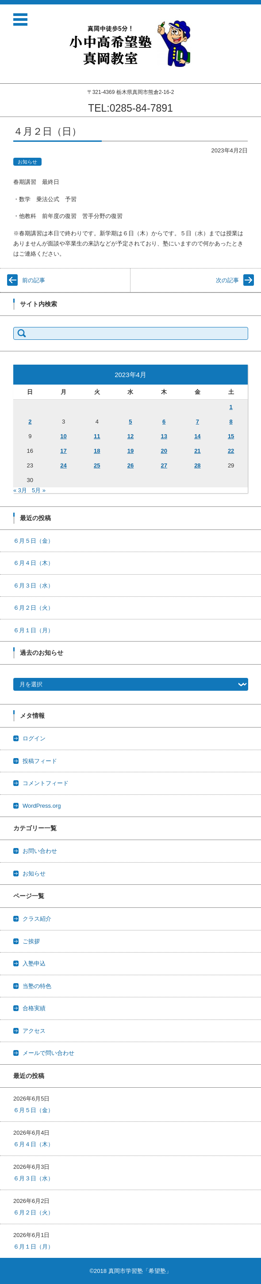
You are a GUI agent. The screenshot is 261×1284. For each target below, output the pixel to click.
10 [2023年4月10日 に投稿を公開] (63, 436)
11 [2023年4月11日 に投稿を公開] (97, 436)
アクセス (34, 1030)
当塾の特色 (37, 986)
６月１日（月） (33, 630)
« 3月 (20, 490)
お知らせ (27, 161)
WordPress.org (42, 805)
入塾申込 (34, 963)
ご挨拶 (31, 941)
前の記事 (33, 280)
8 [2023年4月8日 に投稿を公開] (230, 421)
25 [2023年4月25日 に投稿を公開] (97, 465)
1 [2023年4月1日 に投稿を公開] (230, 407)
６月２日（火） (33, 607)
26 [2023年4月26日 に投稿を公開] (130, 465)
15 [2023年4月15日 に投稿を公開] (231, 436)
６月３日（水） (33, 585)
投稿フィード (40, 761)
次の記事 (227, 280)
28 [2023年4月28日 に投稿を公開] (197, 465)
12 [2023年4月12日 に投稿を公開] (130, 436)
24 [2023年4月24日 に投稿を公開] (63, 465)
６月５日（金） (33, 540)
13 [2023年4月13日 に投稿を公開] (164, 436)
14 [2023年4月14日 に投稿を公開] (197, 436)
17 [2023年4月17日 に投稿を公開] (63, 450)
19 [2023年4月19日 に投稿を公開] (130, 450)
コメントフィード (46, 783)
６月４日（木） (33, 563)
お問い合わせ (40, 851)
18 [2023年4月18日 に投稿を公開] (97, 450)
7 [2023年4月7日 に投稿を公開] (197, 421)
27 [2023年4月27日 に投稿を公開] (164, 465)
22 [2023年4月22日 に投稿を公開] (231, 450)
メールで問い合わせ (48, 1053)
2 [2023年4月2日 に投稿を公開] (29, 421)
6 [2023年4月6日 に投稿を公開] (163, 421)
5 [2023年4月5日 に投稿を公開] (130, 421)
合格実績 (34, 1008)
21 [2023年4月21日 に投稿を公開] (197, 450)
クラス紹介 (37, 918)
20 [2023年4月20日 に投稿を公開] (164, 450)
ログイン (34, 738)
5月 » (39, 490)
